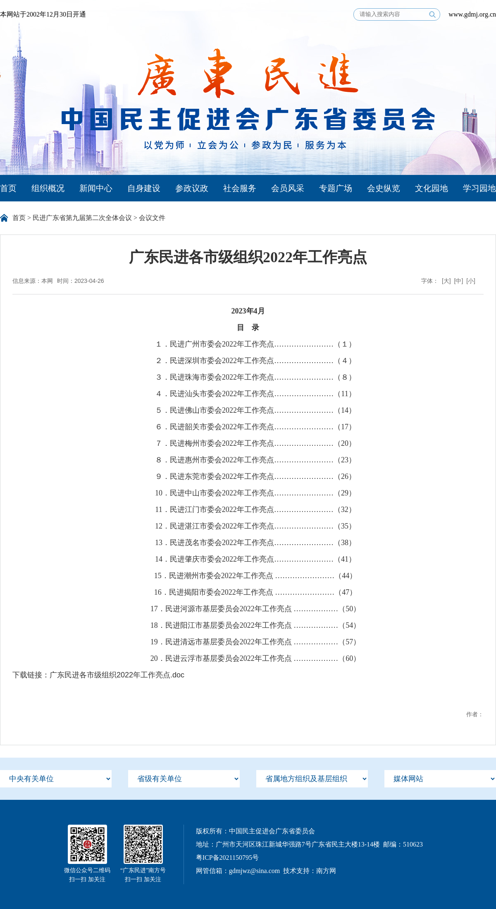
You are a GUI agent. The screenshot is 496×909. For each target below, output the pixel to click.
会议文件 (152, 217)
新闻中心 (95, 188)
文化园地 (431, 188)
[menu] (56, 778)
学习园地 (479, 188)
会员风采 (287, 188)
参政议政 (191, 188)
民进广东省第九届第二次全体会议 (82, 217)
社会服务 (239, 188)
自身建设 (143, 188)
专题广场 (335, 188)
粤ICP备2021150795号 (227, 857)
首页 (8, 188)
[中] (458, 280)
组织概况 (47, 188)
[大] (446, 280)
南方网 (326, 870)
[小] (470, 280)
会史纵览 (383, 188)
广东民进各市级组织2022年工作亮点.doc (117, 675)
